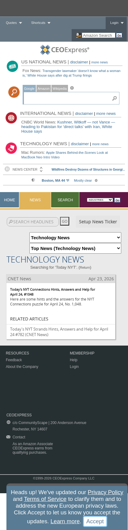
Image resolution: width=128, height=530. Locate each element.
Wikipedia (60, 88)
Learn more (65, 521)
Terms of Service (45, 499)
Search (65, 200)
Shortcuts (38, 23)
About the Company (22, 367)
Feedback (14, 360)
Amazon (44, 88)
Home (9, 200)
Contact (19, 437)
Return (85, 267)
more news (99, 62)
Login (114, 23)
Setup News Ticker (98, 222)
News (35, 200)
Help (73, 360)
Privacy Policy (105, 492)
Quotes (11, 23)
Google (29, 88)
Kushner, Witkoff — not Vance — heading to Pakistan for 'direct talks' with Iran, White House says (68, 127)
